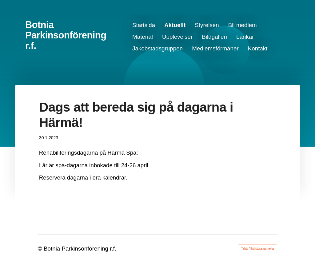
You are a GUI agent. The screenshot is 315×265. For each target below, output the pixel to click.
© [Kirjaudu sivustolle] (41, 248)
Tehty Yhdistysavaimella (257, 248)
